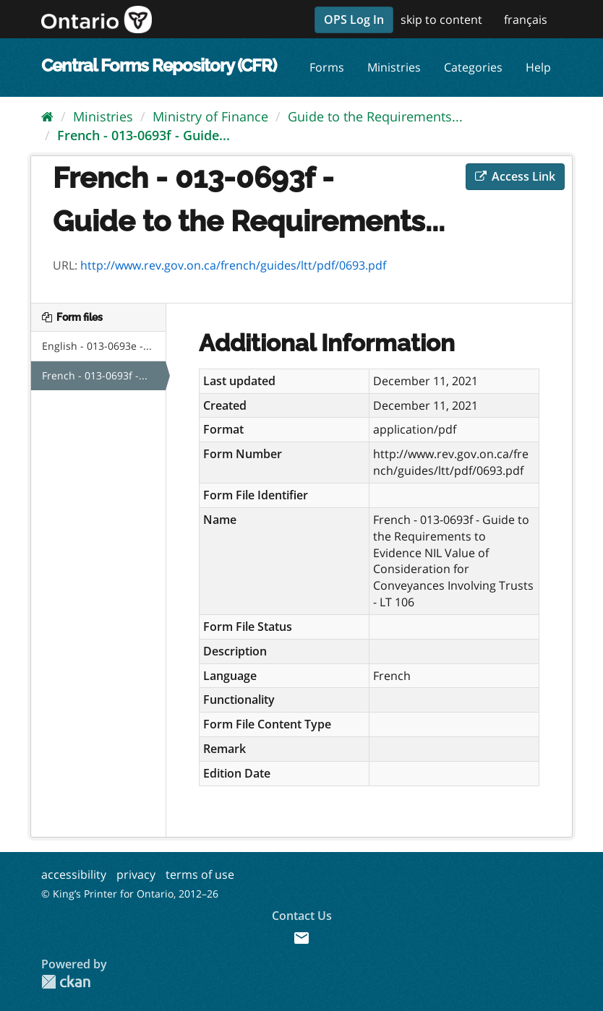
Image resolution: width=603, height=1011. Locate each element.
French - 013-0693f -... (94, 375)
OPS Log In (354, 19)
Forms (326, 67)
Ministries (394, 67)
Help (538, 67)
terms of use (200, 874)
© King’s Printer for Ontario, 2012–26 (129, 893)
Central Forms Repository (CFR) (158, 65)
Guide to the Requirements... (375, 116)
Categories (473, 67)
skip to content (441, 19)
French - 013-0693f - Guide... (143, 135)
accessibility (73, 874)
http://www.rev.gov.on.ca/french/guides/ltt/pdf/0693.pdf (233, 265)
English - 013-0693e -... (97, 346)
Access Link (515, 176)
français (525, 19)
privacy (135, 874)
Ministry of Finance (210, 116)
